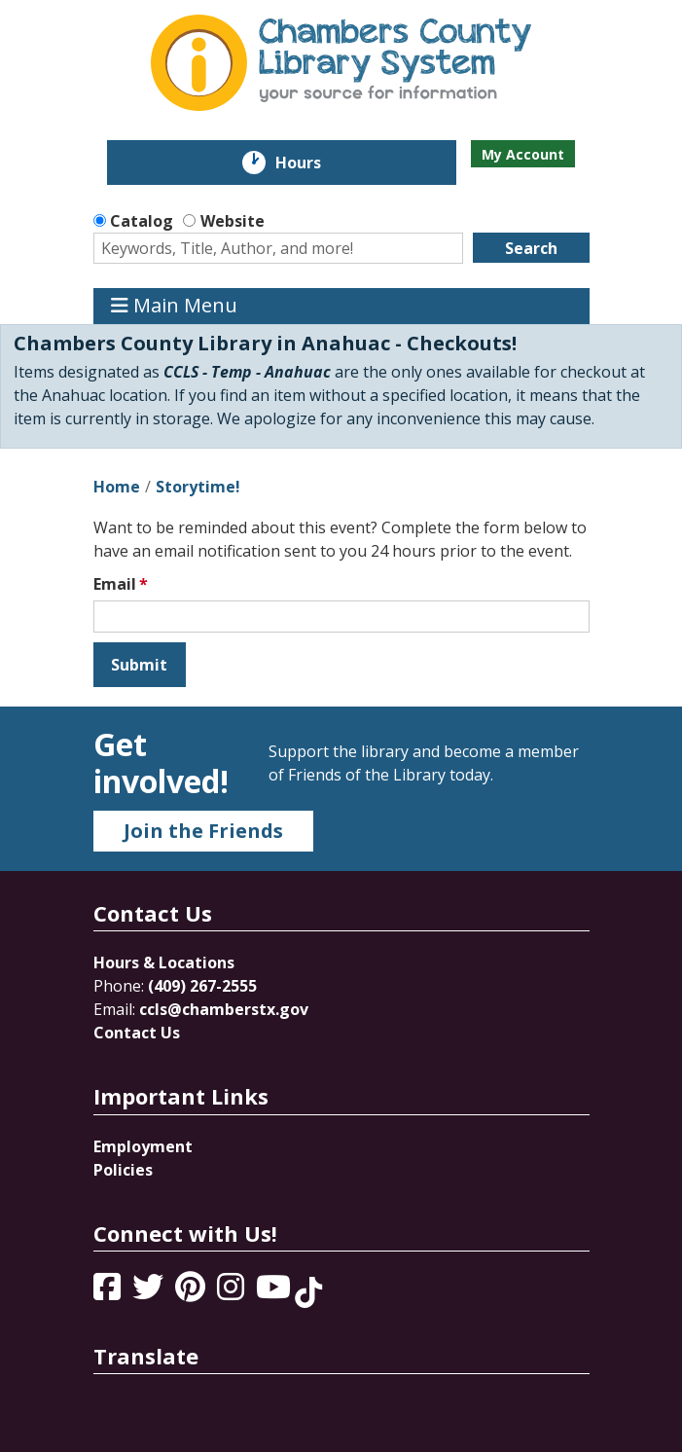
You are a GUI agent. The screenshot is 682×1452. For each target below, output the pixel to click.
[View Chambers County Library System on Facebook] (109, 1292)
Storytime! (198, 486)
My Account (523, 154)
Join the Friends (203, 830)
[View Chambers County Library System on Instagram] (232, 1292)
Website (232, 221)
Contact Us (136, 1032)
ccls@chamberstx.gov (223, 1009)
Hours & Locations (163, 962)
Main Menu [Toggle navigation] (174, 306)
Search (531, 248)
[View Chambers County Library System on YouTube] (275, 1292)
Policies (123, 1169)
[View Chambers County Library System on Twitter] (149, 1292)
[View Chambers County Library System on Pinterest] (192, 1292)
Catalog (141, 221)
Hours (311, 162)
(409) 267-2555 (202, 986)
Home (116, 486)
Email (114, 584)
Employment (143, 1146)
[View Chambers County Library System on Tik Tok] (308, 1292)
